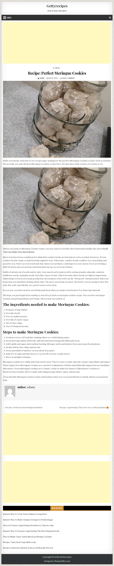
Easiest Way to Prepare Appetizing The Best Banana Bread (31, 531)
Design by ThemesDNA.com (57, 561)
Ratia (57, 68)
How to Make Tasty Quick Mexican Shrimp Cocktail (27, 537)
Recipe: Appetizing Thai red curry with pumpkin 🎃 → (85, 407)
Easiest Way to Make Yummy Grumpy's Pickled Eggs (28, 520)
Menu (9, 17)
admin (42, 78)
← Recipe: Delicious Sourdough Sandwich (22, 407)
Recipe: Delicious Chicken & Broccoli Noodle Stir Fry (28, 548)
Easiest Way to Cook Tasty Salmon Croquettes (25, 514)
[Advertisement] (57, 43)
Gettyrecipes (57, 5)
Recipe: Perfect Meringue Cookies (57, 73)
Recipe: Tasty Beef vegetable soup (19, 542)
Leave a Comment (68, 78)
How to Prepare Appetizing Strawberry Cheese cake (28, 525)
